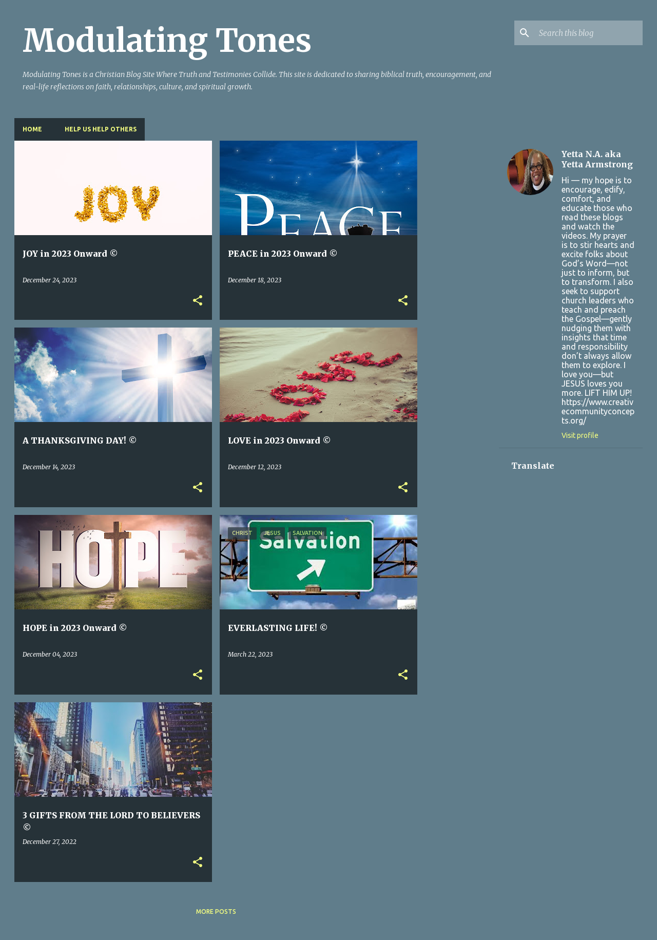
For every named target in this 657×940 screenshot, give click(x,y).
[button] (197, 301)
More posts (216, 911)
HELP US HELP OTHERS (101, 129)
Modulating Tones (167, 41)
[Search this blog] (589, 33)
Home (32, 129)
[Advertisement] (458, 295)
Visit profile (580, 435)
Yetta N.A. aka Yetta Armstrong (597, 159)
